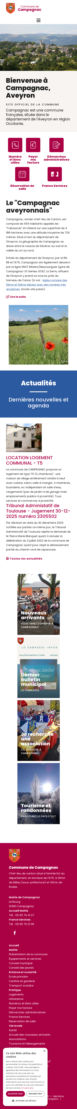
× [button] (44, 1051)
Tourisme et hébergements (27, 1043)
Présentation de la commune (28, 954)
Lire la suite (18, 297)
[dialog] (25, 1077)
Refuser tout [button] (35, 1093)
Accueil (14, 945)
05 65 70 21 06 (24, 924)
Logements (16, 994)
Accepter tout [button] (15, 1093)
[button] (38, 20)
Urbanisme (16, 999)
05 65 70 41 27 (24, 915)
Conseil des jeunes (21, 968)
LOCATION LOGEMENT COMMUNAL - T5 (29, 460)
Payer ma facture (20, 1008)
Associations (17, 1039)
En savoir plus (28, 1088)
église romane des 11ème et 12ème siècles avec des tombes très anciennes (36, 284)
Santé (13, 1030)
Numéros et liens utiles (24, 1003)
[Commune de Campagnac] (12, 8)
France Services (19, 1017)
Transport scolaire (21, 985)
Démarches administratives (27, 1012)
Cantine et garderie (22, 981)
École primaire (18, 976)
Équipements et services (25, 959)
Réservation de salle (22, 1021)
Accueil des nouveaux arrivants (29, 1035)
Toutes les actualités (26, 558)
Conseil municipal (20, 963)
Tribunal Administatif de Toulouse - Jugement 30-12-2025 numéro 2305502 (38, 511)
